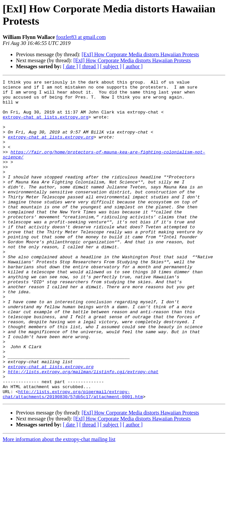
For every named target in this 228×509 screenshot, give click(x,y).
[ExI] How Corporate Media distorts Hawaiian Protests (140, 54)
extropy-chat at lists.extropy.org (45, 125)
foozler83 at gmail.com (81, 37)
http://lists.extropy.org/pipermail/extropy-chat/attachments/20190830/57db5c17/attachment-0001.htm (73, 457)
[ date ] (70, 66)
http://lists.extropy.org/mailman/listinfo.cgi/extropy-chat (83, 430)
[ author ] (133, 66)
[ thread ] (89, 66)
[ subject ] (110, 66)
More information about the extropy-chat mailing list (59, 503)
